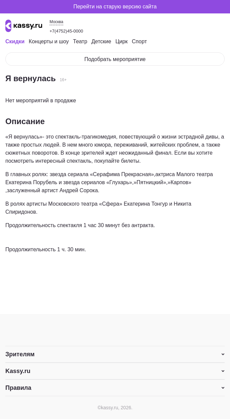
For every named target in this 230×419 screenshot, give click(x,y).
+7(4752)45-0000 (66, 31)
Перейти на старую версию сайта (115, 6)
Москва (56, 21)
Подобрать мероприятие (115, 59)
